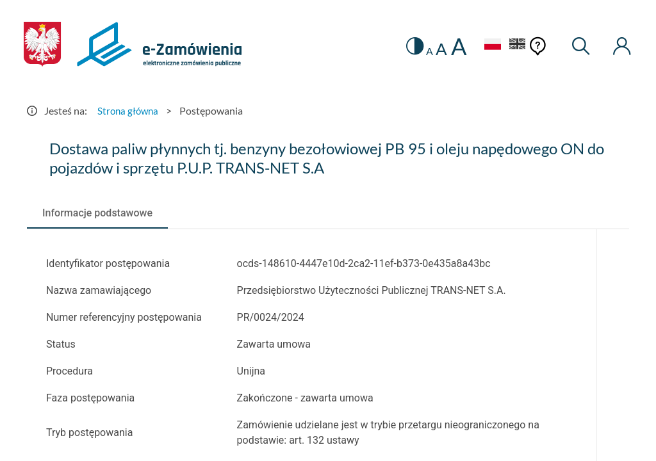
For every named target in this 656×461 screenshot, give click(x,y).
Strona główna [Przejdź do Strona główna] (129, 110)
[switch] (409, 46)
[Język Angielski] (515, 46)
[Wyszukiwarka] (579, 46)
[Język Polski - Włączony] (487, 46)
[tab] (97, 213)
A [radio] (424, 51)
